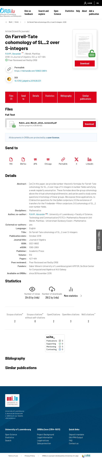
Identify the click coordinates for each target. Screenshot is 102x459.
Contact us (75, 443)
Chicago (48, 164)
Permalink (63, 164)
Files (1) (11, 97)
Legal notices (44, 440)
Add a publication (94, 12)
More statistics (71, 295)
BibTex (23, 164)
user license (53, 137)
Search (9, 440)
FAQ (72, 440)
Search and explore (43, 12)
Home (16, 22)
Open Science (57, 12)
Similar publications (85, 97)
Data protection (45, 443)
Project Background (46, 434)
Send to (23, 97)
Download (84, 63)
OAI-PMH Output (77, 437)
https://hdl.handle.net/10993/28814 (30, 70)
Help (78, 10)
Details (36, 95)
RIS (10, 164)
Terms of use (13, 456)
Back (10, 22)
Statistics (69, 10)
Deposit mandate (77, 434)
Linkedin (89, 164)
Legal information (46, 437)
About (84, 10)
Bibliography (66, 95)
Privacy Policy (30, 456)
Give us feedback (28, 12)
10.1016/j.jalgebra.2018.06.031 (27, 80)
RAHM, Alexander (38, 214)
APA (35, 164)
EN (98, 3)
